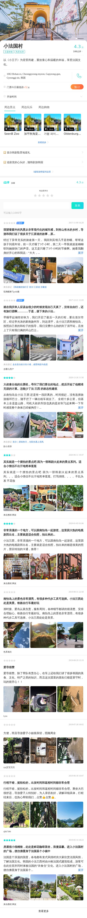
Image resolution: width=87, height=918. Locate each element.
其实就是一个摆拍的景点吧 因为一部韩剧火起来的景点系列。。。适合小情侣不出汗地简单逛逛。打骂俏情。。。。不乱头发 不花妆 (43, 476)
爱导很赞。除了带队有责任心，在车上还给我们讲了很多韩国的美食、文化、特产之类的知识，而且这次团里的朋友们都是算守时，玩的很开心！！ (43, 677)
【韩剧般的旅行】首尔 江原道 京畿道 (30, 287)
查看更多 (43, 142)
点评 (78, 51)
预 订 (77, 86)
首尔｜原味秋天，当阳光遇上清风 (28, 441)
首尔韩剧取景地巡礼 (45, 152)
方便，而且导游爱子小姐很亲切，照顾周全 (29, 732)
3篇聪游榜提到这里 (43, 171)
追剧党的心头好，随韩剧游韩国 (45, 162)
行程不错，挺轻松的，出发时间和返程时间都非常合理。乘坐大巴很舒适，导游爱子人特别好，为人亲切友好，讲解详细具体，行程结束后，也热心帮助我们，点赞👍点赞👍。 (43, 792)
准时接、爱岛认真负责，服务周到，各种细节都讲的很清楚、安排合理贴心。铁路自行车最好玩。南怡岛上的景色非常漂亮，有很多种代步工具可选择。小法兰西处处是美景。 (43, 613)
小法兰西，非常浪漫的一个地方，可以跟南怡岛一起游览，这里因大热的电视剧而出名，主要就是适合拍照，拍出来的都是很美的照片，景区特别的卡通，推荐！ (43, 544)
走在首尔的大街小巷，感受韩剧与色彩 (30, 364)
